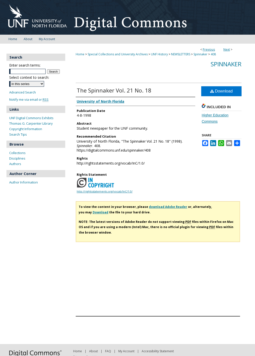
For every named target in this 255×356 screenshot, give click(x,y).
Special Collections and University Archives (118, 54)
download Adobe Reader (168, 207)
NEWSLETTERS (180, 54)
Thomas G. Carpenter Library (31, 123)
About (93, 351)
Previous (209, 49)
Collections (17, 153)
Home (80, 54)
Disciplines (17, 158)
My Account (126, 351)
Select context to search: (29, 77)
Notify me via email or (29, 99)
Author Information (23, 182)
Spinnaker (200, 54)
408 (213, 54)
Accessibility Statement (158, 351)
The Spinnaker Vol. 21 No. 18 (114, 90)
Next (226, 49)
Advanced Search (22, 92)
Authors (15, 164)
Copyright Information (25, 129)
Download (221, 91)
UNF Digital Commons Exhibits (31, 118)
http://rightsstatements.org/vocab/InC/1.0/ (104, 191)
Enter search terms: (25, 65)
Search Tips (18, 134)
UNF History (159, 54)
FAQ (108, 351)
